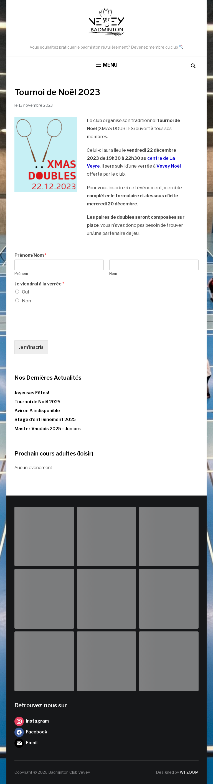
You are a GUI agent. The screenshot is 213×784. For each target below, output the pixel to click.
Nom (113, 273)
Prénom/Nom (30, 255)
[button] (107, 65)
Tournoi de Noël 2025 (37, 401)
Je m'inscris (31, 347)
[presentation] (56, 331)
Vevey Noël (168, 166)
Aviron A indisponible (37, 410)
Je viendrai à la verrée (39, 284)
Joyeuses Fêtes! (31, 392)
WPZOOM (189, 772)
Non (26, 300)
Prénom (21, 273)
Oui (25, 292)
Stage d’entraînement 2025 (45, 419)
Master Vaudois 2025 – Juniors (47, 428)
